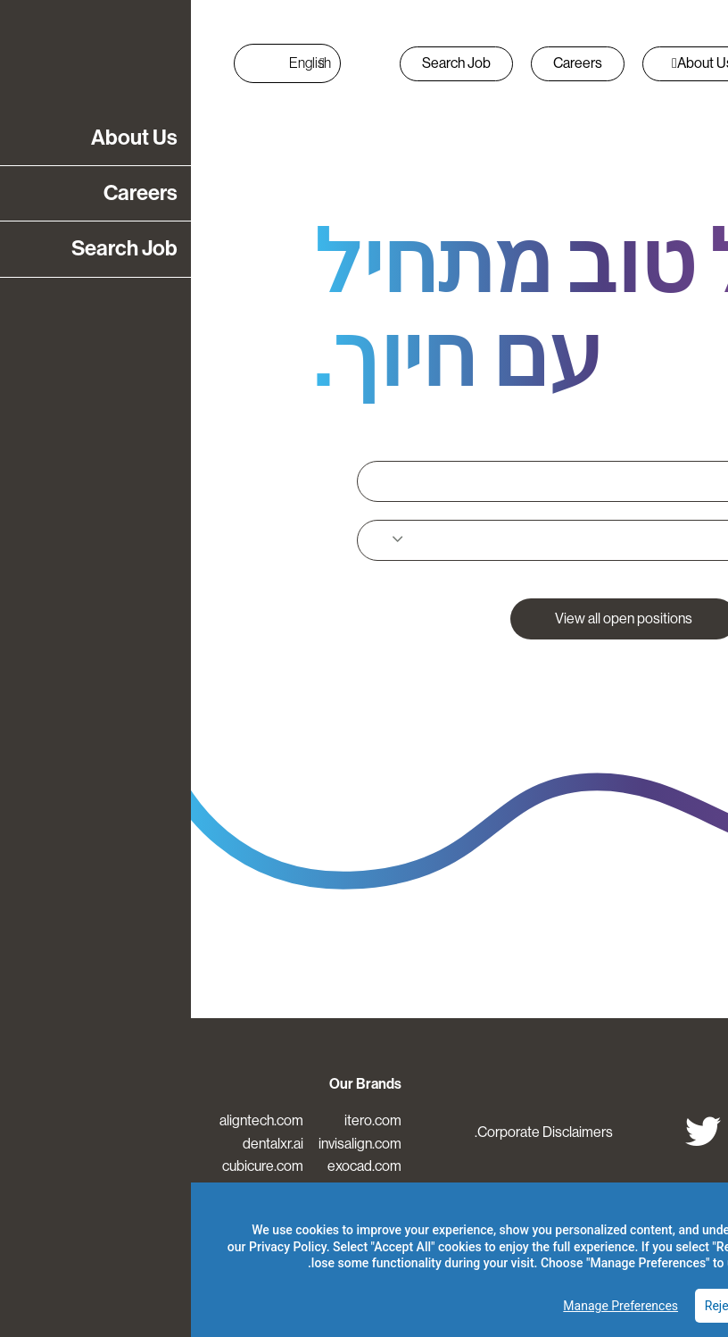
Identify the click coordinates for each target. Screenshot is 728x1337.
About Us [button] (511, 62)
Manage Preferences (429, 1306)
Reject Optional (556, 1306)
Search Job (265, 62)
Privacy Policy (97, 1247)
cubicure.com (71, 1165)
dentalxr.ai (82, 1143)
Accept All (662, 1306)
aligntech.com (70, 1120)
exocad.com (173, 1165)
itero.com (182, 1120)
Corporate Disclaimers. (353, 1132)
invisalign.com (169, 1143)
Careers (386, 62)
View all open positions (432, 618)
